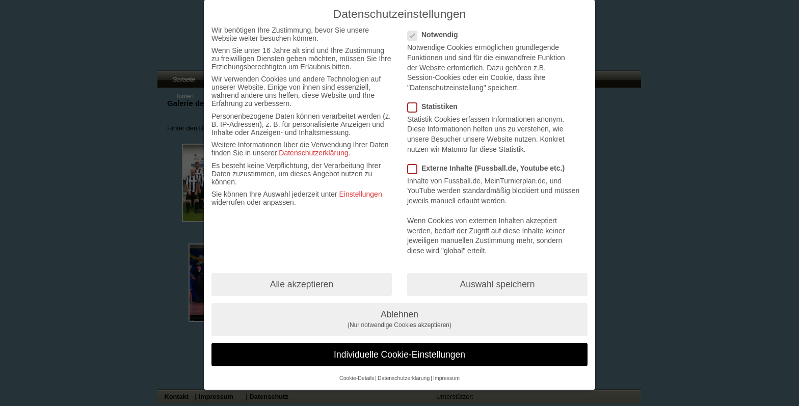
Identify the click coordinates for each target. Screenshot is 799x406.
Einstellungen (360, 194)
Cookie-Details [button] (356, 378)
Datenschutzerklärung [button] (404, 378)
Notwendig (437, 35)
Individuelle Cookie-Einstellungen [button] (399, 354)
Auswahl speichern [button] (497, 284)
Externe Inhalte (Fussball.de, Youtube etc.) (490, 168)
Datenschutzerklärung (313, 153)
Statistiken (436, 106)
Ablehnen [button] (399, 319)
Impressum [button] (446, 378)
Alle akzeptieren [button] (302, 284)
